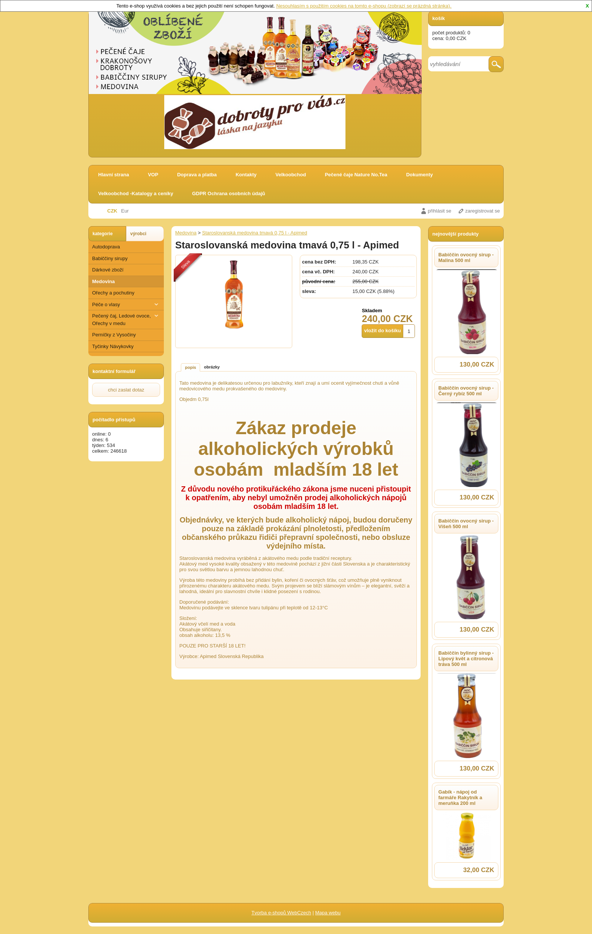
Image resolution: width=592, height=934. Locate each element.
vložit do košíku (382, 330)
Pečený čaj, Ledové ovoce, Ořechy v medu (126, 319)
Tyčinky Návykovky (113, 346)
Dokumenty (419, 174)
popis (190, 367)
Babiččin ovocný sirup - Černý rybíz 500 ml (466, 390)
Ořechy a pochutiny (113, 293)
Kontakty (246, 174)
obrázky (212, 367)
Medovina (103, 281)
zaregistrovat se (482, 211)
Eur (125, 211)
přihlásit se (439, 211)
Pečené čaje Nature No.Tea (356, 174)
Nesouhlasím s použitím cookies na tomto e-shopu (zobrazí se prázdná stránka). (364, 6)
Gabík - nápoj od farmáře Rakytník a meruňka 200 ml (460, 797)
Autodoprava (106, 247)
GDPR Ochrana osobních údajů (228, 193)
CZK (112, 211)
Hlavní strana (113, 174)
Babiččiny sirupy (110, 258)
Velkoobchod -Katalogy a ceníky (135, 193)
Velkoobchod (291, 174)
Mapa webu (328, 913)
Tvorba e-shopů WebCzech (281, 913)
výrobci (138, 233)
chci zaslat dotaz (126, 390)
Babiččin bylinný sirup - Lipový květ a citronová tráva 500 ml (466, 658)
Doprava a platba (197, 174)
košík (438, 18)
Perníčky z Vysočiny (114, 335)
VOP (153, 174)
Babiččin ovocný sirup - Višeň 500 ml (466, 523)
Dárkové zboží (107, 270)
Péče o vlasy (126, 304)
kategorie (102, 233)
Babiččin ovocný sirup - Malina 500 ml (466, 257)
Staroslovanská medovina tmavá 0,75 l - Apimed (254, 233)
